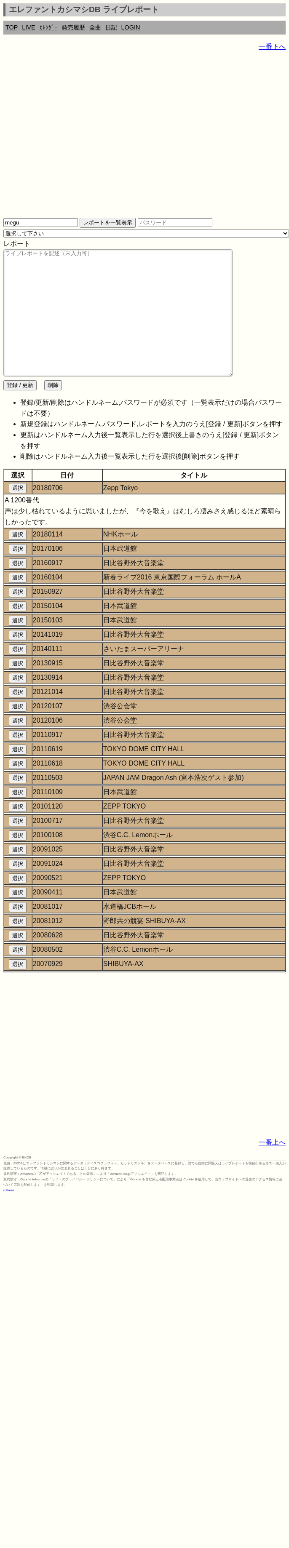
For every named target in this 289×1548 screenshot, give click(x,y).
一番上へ (272, 1167)
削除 (53, 410)
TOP (11, 27)
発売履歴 (73, 27)
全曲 (95, 27)
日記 (111, 27)
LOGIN (130, 27)
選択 (17, 513)
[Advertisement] (79, 138)
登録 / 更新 (20, 410)
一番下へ (272, 46)
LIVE (28, 27)
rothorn (8, 1215)
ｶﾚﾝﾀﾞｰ (48, 27)
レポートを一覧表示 (107, 222)
